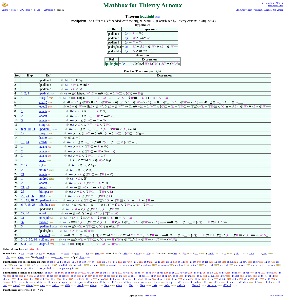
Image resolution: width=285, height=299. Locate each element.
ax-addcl (62, 264)
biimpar (44, 191)
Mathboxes (48, 10)
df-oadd (194, 282)
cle (237, 253)
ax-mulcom (129, 264)
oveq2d (44, 217)
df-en (217, 282)
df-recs (156, 282)
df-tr (260, 275)
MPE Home (25, 10)
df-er (206, 282)
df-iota (222, 278)
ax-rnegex (239, 264)
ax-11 (169, 261)
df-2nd (114, 282)
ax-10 (158, 261)
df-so (31, 278)
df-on (186, 278)
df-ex (126, 272)
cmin (251, 253)
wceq (52, 253)
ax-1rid (224, 264)
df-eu (171, 272)
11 (33, 129)
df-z (131, 285)
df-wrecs (142, 282)
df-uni (187, 275)
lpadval (44, 93)
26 (32, 196)
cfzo (8, 257)
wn (22, 253)
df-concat (212, 285)
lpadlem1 (45, 226)
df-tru (103, 272)
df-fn (247, 278)
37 (30, 243)
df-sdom (243, 282)
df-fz (154, 285)
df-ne (234, 272)
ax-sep (217, 261)
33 (26, 243)
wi (31, 253)
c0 (77, 253)
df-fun (235, 278)
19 (26, 165)
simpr (43, 124)
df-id (271, 275)
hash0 (43, 137)
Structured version (244, 10)
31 (22, 217)
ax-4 (94, 261)
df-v (26, 275)
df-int (199, 275)
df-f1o (14, 282)
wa (40, 253)
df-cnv (89, 278)
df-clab (184, 272)
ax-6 (115, 261)
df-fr (42, 278)
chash (21, 257)
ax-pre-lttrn (27, 268)
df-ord (174, 278)
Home (13, 10)
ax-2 (66, 261)
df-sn (153, 275)
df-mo (160, 272)
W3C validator (276, 296)
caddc (211, 253)
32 (22, 222)
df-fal (114, 272)
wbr (125, 253)
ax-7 (125, 261)
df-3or (78, 272)
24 (27, 196)
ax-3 (73, 261)
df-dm (113, 278)
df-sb (148, 272)
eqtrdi (43, 142)
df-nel (246, 272)
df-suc (210, 278)
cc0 (196, 253)
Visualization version (263, 10)
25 (22, 191)
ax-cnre (272, 264)
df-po (20, 278)
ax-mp (50, 261)
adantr (43, 111)
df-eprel (7, 278)
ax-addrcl (78, 264)
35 (30, 239)
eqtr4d (43, 213)
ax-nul (230, 261)
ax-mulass (163, 264)
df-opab (235, 275)
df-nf (137, 272)
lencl (42, 160)
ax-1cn (34, 264)
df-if (130, 275)
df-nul (119, 275)
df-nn (106, 285)
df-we (54, 278)
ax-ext (193, 261)
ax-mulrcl (111, 264)
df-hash (181, 285)
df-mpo (78, 282)
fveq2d (43, 133)
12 (22, 133)
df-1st (102, 282)
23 (22, 183)
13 (22, 142)
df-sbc (37, 275)
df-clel (210, 272)
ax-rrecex (256, 264)
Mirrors (5, 10)
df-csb (50, 275)
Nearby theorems (275, 6)
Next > (279, 3)
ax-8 (136, 261)
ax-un (267, 261)
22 (22, 196)
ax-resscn (19, 264)
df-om (90, 282)
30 (27, 213)
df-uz (142, 285)
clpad (81, 257)
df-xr (42, 285)
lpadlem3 (45, 129)
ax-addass (146, 264)
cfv (148, 253)
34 (22, 239)
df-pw (142, 275)
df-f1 (267, 278)
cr (185, 253)
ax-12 (181, 261)
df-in (84, 275)
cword (40, 257)
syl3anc (44, 239)
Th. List (36, 10)
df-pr (164, 275)
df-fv (25, 282)
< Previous (267, 3)
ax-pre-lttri (8, 268)
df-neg (93, 285)
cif (87, 253)
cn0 (265, 253)
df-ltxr (55, 285)
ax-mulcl (94, 264)
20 (22, 170)
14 (27, 142)
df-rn (124, 278)
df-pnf (16, 285)
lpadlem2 (45, 200)
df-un (73, 275)
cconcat (59, 257)
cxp (138, 253)
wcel (66, 253)
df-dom (229, 282)
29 (22, 213)
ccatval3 (44, 235)
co (175, 253)
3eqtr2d (44, 243)
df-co (101, 278)
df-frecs (128, 282)
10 (29, 129)
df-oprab (63, 282)
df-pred (161, 278)
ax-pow (243, 261)
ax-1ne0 (209, 264)
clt (225, 253)
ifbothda (44, 204)
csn (98, 253)
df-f (257, 278)
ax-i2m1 (194, 264)
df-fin (257, 282)
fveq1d (43, 97)
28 (33, 204)
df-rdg (169, 282)
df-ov (50, 282)
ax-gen (82, 261)
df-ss (95, 275)
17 (27, 200)
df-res (136, 278)
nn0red (43, 170)
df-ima (148, 278)
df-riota (38, 282)
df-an (57, 272)
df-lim (198, 278)
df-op (176, 275)
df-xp (65, 278)
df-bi (47, 272)
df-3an (90, 272)
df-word (196, 285)
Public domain (150, 296)
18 (32, 200)
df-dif (62, 275)
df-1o (181, 282)
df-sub (80, 285)
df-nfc (222, 272)
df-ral (257, 272)
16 (22, 200)
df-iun (211, 275)
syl (41, 165)
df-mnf (29, 285)
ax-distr (179, 264)
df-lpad (227, 285)
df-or (67, 272)
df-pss (107, 275)
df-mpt (248, 275)
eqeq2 (43, 102)
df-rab (15, 275)
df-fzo (167, 285)
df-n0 (119, 285)
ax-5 (104, 261)
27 (37, 200)
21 (22, 174)
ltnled (43, 187)
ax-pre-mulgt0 (66, 268)
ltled (42, 196)
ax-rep (205, 261)
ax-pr (255, 261)
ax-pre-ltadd (46, 268)
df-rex (269, 272)
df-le (67, 285)
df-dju (269, 282)
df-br (223, 275)
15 (29, 204)
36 (35, 239)
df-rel (77, 278)
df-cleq (197, 272)
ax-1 (59, 261)
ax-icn (48, 264)
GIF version (278, 10)
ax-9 (146, 261)
